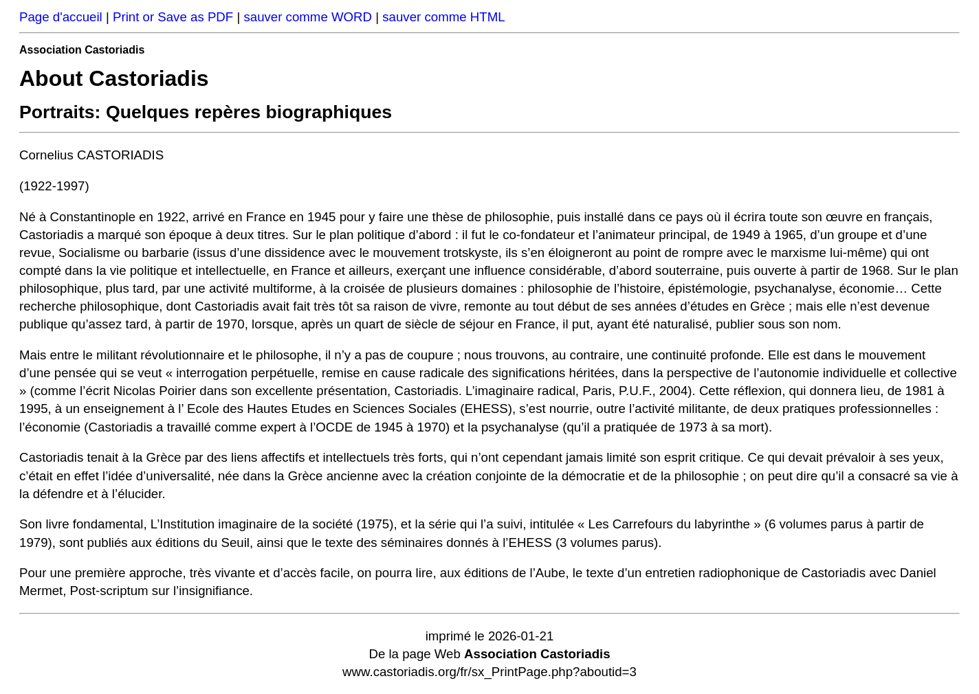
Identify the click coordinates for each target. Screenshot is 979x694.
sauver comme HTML (443, 17)
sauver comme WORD (307, 17)
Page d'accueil (60, 17)
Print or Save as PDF (173, 17)
